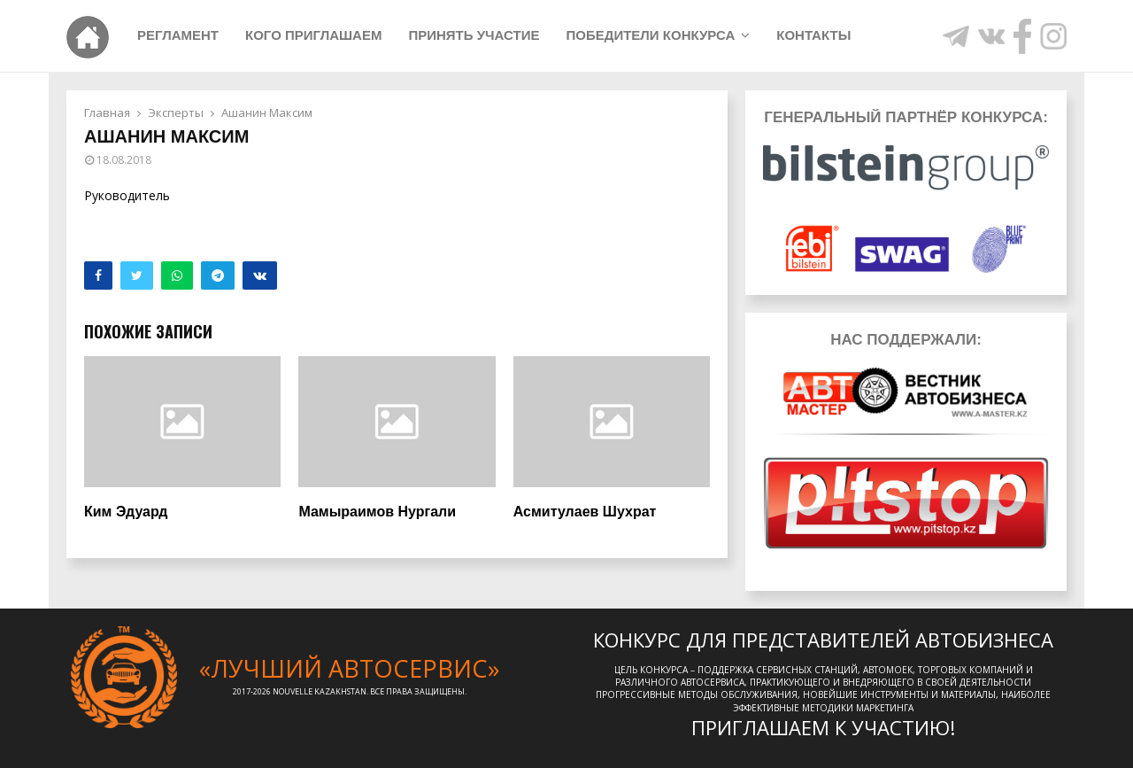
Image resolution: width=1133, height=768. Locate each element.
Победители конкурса (650, 35)
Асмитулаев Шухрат (585, 511)
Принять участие (473, 35)
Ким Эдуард (126, 511)
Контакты (813, 35)
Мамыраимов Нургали (377, 511)
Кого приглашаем (313, 35)
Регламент (178, 35)
